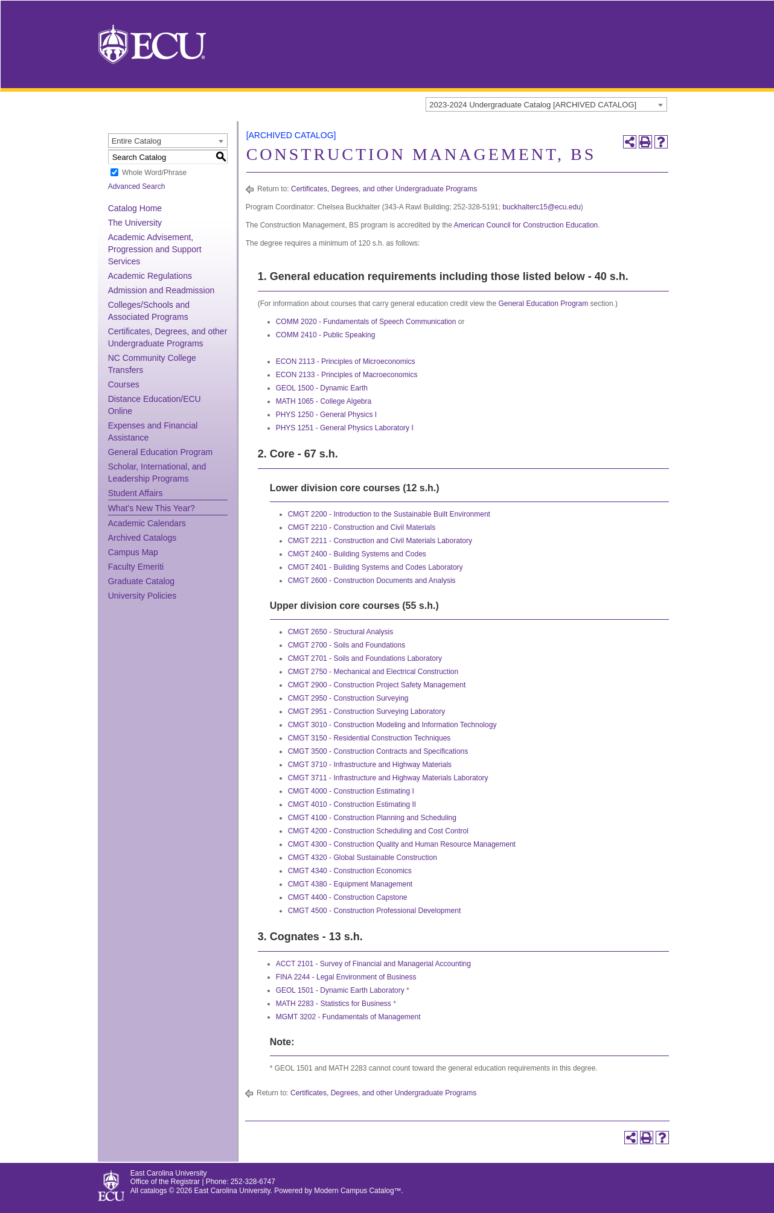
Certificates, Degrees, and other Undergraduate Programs (384, 189)
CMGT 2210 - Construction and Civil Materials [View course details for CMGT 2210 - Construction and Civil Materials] (362, 527)
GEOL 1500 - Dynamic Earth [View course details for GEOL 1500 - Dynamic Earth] (322, 388)
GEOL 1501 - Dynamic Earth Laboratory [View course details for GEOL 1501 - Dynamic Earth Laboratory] (340, 990)
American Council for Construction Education (525, 225)
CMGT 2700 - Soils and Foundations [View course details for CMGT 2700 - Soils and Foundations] (347, 645)
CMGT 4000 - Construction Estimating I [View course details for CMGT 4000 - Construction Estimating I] (351, 791)
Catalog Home (135, 208)
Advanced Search (136, 186)
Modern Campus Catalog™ (357, 1190)
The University (135, 223)
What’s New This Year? (151, 508)
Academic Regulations (150, 276)
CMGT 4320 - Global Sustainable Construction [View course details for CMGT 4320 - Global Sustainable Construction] (362, 857)
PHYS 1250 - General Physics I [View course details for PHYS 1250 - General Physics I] (326, 414)
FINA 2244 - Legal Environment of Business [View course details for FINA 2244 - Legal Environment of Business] (346, 977)
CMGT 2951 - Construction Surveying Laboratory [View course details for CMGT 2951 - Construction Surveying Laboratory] (367, 711)
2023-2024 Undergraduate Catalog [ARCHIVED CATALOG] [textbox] (532, 104)
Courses (123, 384)
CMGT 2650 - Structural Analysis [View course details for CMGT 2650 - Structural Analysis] (341, 632)
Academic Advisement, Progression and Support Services (155, 249)
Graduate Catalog (141, 581)
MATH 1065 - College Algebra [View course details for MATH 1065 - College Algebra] (324, 401)
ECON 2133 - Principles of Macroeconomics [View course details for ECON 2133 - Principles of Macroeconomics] (347, 375)
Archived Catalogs (142, 538)
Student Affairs (135, 493)
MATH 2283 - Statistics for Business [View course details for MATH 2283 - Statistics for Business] (333, 1003)
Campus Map (133, 552)
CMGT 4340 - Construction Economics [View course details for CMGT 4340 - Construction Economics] (350, 871)
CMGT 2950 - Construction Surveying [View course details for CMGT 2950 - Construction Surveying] (348, 698)
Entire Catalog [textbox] (136, 140)
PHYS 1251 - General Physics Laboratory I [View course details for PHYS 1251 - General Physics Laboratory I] (345, 428)
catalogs (153, 1190)
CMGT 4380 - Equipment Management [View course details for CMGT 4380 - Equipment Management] (350, 884)
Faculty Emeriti (136, 566)
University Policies (142, 595)
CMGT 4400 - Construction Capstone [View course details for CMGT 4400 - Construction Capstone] (348, 897)
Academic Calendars (147, 523)
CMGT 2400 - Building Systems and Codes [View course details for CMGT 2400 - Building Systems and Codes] (357, 554)
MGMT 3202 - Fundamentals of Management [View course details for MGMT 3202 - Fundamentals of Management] (348, 1017)
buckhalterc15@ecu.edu (541, 207)
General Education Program (160, 452)
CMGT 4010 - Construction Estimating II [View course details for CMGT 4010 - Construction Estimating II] (352, 804)
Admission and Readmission (161, 290)
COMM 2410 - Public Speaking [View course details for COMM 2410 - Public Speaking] (326, 335)
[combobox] (546, 104)
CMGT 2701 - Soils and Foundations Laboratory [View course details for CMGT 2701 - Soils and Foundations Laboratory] (365, 658)
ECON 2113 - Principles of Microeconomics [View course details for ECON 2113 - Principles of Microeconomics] (345, 361)
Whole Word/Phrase (154, 172)
